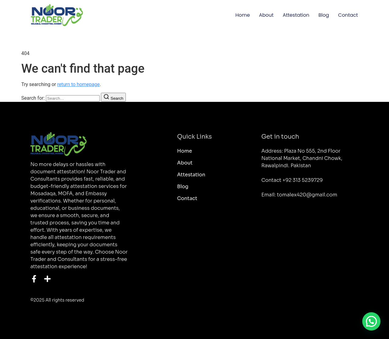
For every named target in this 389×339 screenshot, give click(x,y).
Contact (348, 15)
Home (243, 15)
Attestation (296, 15)
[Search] (113, 97)
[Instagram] (47, 278)
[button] (371, 321)
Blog (323, 15)
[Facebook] (34, 278)
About (266, 15)
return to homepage (78, 84)
